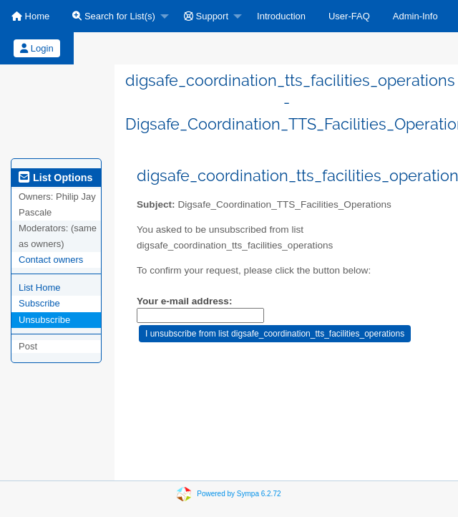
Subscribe (39, 303)
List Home (40, 287)
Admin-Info (415, 16)
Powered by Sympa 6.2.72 (239, 494)
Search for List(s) (113, 16)
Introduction (281, 16)
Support (206, 16)
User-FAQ (349, 16)
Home (30, 16)
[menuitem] (30, 16)
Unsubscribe (44, 319)
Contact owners (51, 259)
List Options (55, 177)
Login (36, 48)
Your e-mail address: (184, 301)
